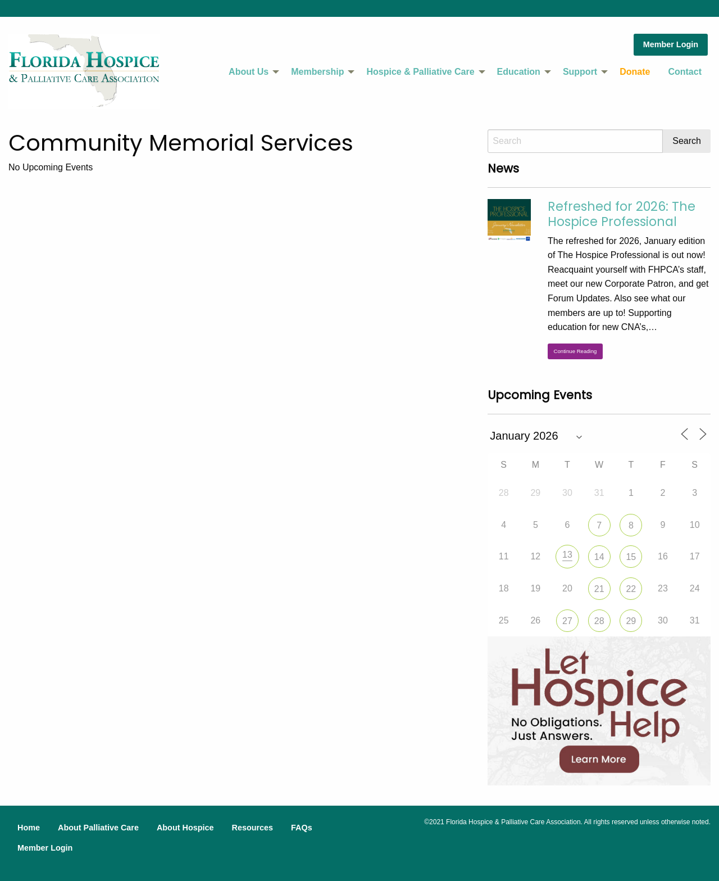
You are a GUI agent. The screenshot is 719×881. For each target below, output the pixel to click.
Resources (252, 827)
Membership (317, 71)
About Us (249, 71)
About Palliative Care (98, 827)
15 (631, 557)
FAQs (301, 827)
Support (580, 71)
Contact (685, 71)
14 (599, 557)
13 (567, 554)
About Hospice (185, 827)
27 (567, 621)
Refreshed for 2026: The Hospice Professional (621, 214)
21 (599, 589)
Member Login (670, 44)
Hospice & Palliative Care (420, 71)
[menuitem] (251, 72)
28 (599, 621)
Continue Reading (575, 351)
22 (631, 589)
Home (28, 827)
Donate (635, 71)
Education (518, 71)
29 (631, 621)
